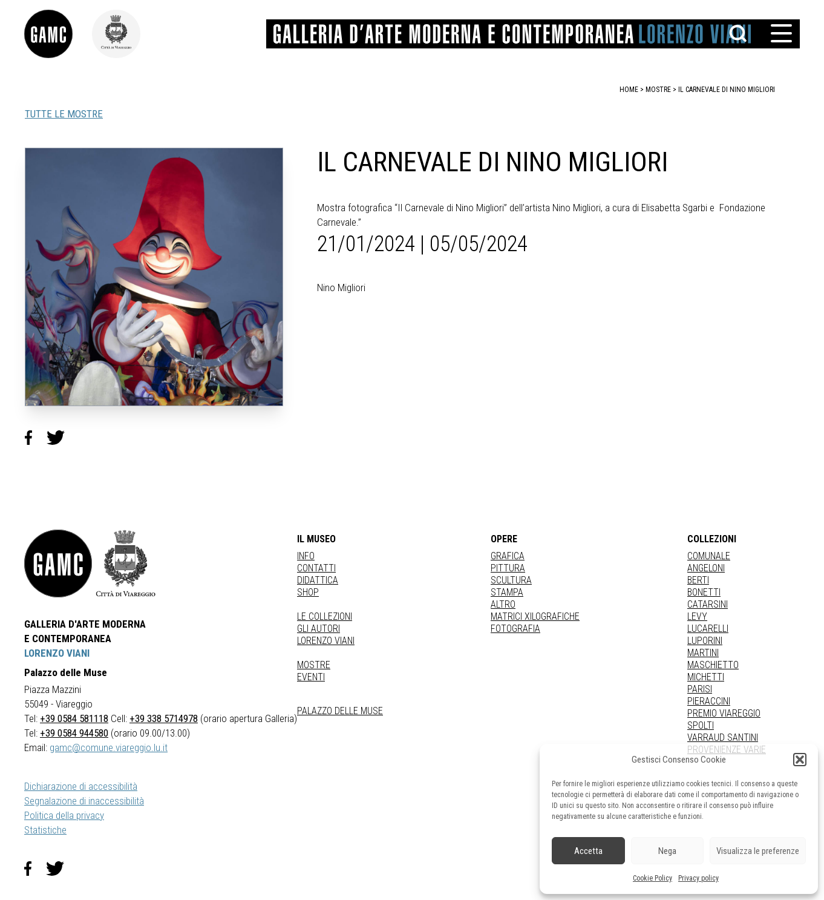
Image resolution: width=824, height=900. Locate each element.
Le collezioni (324, 616)
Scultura (511, 580)
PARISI (699, 689)
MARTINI (703, 653)
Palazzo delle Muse (340, 711)
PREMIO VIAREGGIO (723, 713)
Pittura (508, 568)
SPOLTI (700, 725)
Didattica (317, 580)
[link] (58, 34)
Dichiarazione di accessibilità (80, 786)
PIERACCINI (708, 701)
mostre (658, 89)
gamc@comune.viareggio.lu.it (109, 747)
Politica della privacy (64, 815)
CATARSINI (707, 604)
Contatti (316, 568)
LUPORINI (704, 640)
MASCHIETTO (713, 665)
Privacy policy (698, 878)
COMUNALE (708, 556)
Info (306, 556)
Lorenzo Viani (326, 640)
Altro (503, 604)
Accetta (588, 851)
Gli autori (318, 628)
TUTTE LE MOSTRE (64, 114)
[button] (800, 760)
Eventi (311, 677)
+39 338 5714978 (163, 718)
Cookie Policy (652, 878)
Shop (308, 592)
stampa (507, 592)
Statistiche (45, 830)
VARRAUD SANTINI (722, 737)
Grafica (508, 556)
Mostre (313, 665)
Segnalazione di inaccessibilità (84, 801)
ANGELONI (706, 568)
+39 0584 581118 (74, 718)
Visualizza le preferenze (757, 851)
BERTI (698, 580)
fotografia (515, 628)
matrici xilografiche (535, 616)
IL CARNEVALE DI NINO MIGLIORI (726, 89)
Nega (667, 851)
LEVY (697, 616)
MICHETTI (705, 677)
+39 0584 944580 (74, 733)
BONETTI (704, 592)
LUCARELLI (707, 628)
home (629, 89)
